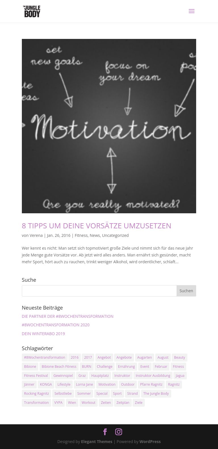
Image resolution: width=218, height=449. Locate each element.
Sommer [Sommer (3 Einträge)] (84, 393)
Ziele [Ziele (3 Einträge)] (138, 402)
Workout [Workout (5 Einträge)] (88, 402)
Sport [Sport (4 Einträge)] (117, 393)
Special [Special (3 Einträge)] (102, 393)
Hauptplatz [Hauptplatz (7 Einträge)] (100, 375)
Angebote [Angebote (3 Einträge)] (124, 357)
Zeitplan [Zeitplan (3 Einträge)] (122, 402)
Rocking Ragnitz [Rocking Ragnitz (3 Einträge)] (36, 393)
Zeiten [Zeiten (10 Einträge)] (106, 402)
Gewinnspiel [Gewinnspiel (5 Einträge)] (63, 375)
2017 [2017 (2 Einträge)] (88, 357)
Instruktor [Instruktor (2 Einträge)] (122, 375)
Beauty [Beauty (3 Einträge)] (179, 357)
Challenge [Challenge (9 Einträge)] (104, 366)
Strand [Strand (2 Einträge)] (132, 393)
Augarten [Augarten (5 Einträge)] (144, 357)
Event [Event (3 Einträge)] (145, 366)
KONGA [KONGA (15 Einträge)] (46, 384)
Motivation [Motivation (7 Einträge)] (107, 384)
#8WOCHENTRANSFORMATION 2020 (56, 324)
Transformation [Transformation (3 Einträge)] (36, 402)
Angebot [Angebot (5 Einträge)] (104, 357)
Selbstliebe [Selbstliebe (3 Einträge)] (63, 393)
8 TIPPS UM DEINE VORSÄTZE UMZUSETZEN (96, 225)
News (95, 235)
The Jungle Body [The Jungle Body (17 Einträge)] (156, 393)
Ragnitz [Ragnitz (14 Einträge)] (174, 384)
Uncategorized (115, 235)
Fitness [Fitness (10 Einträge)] (178, 366)
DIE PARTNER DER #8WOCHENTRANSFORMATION (68, 316)
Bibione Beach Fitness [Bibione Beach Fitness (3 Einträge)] (59, 366)
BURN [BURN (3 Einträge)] (86, 366)
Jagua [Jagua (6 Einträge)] (180, 375)
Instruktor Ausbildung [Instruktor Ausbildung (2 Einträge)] (153, 375)
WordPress (150, 441)
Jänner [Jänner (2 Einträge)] (29, 384)
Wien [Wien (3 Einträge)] (72, 402)
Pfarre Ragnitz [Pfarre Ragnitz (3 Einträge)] (151, 384)
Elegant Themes (96, 441)
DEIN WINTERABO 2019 (43, 333)
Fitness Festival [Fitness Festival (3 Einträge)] (36, 375)
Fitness (81, 235)
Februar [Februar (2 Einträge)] (161, 366)
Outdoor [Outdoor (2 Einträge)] (128, 384)
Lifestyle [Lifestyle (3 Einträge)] (63, 384)
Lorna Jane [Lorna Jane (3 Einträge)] (84, 384)
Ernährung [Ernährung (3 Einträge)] (126, 366)
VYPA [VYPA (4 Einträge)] (58, 402)
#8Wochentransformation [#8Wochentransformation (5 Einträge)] (44, 357)
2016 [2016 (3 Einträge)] (74, 357)
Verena (36, 235)
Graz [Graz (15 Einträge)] (82, 375)
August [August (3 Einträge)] (163, 357)
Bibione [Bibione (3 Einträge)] (30, 366)
